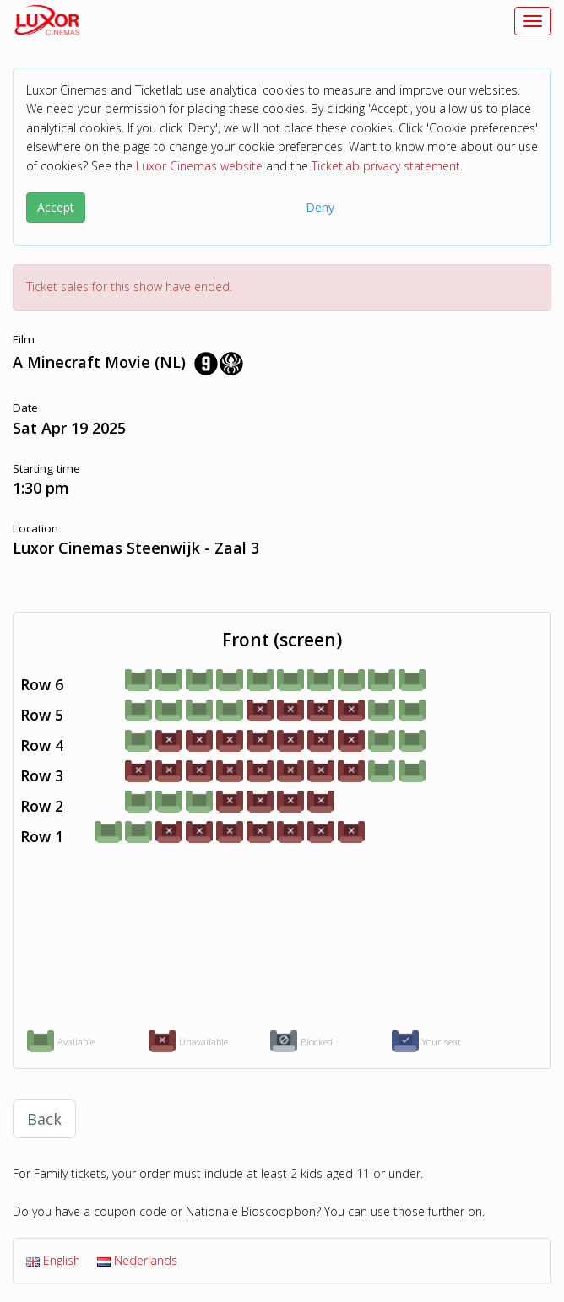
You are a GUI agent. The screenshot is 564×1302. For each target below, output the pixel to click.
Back (44, 1119)
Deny (320, 207)
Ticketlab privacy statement (386, 166)
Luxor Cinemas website (199, 166)
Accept (55, 207)
